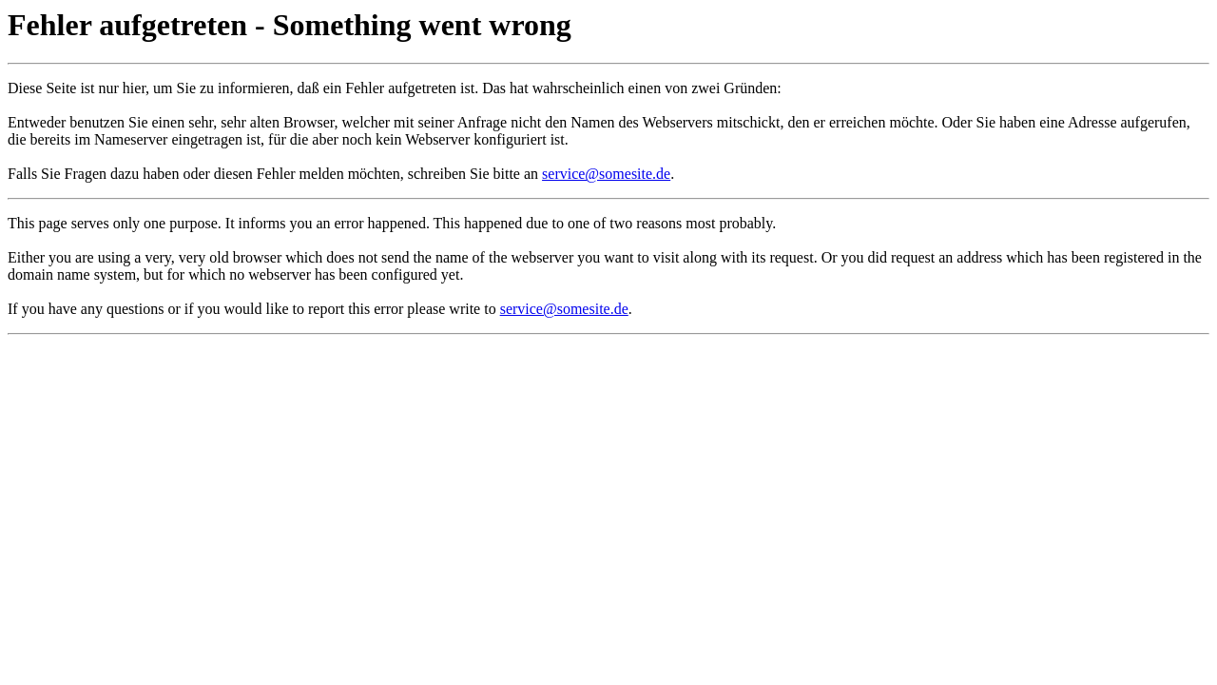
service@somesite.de (606, 174)
